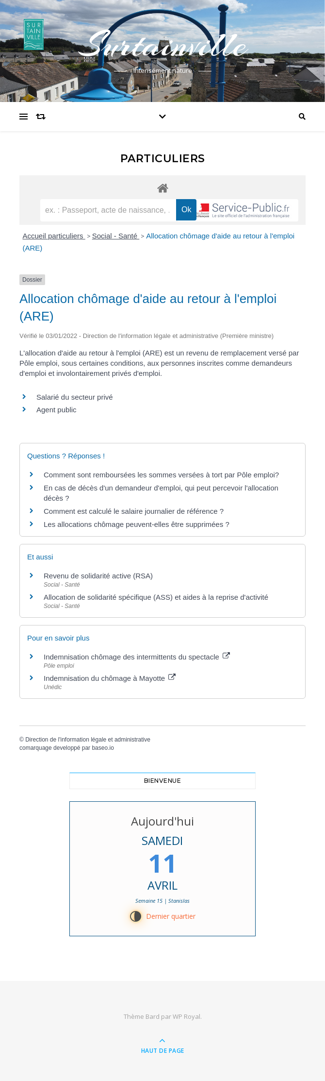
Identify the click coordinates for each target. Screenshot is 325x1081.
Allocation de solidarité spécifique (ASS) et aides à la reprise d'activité (156, 597)
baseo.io (103, 747)
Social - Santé (116, 236)
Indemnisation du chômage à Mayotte (110, 678)
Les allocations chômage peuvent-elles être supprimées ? (136, 524)
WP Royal (186, 1016)
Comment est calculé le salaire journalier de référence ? (134, 511)
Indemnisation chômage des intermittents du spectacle (137, 657)
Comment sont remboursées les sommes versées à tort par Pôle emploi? (161, 475)
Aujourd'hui (162, 821)
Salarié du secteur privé (74, 397)
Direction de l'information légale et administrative (87, 739)
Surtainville (162, 44)
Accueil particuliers (54, 236)
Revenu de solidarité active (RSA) (98, 576)
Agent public (56, 409)
